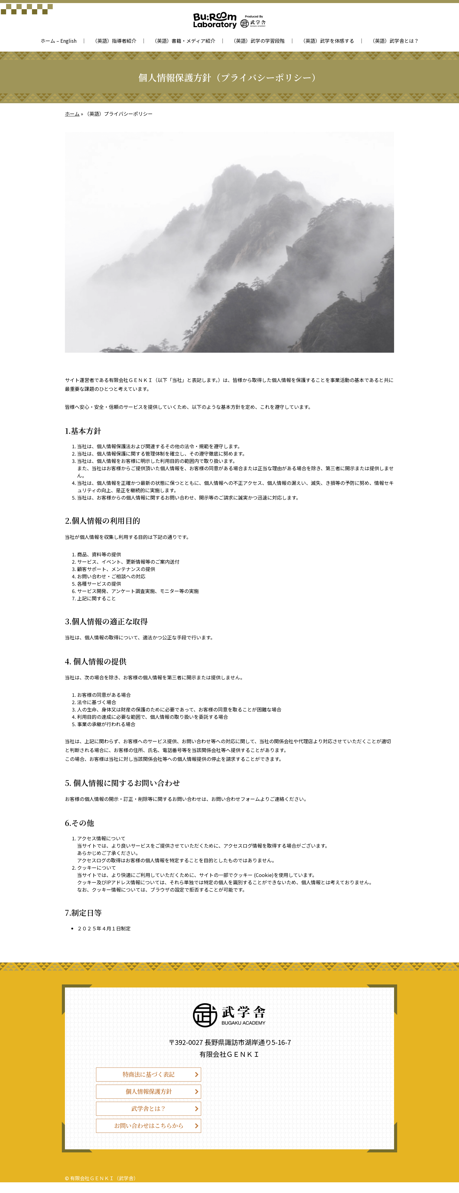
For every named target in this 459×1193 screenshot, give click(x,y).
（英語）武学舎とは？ (394, 40)
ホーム (72, 113)
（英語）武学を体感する (327, 40)
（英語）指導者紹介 (114, 40)
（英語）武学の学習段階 (258, 40)
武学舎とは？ (149, 1115)
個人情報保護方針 (149, 1095)
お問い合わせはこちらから (149, 1135)
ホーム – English (58, 40)
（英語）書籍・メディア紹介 (183, 40)
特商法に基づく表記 (149, 1075)
